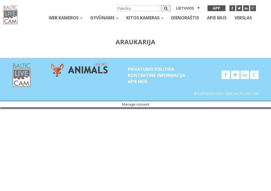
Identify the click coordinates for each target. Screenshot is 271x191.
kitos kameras (144, 18)
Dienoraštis (185, 18)
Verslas (243, 18)
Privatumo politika (151, 69)
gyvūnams (104, 18)
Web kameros (65, 18)
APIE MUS (217, 18)
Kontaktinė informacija (156, 75)
